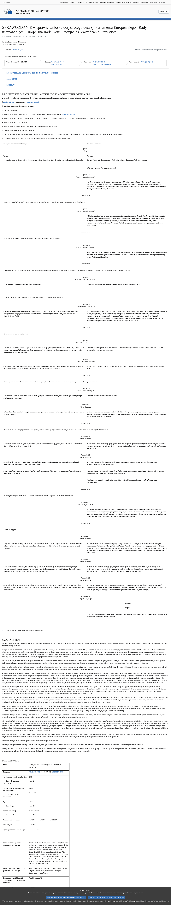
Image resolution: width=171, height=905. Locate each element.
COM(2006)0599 (8, 102)
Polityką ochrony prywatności (113, 903)
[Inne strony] (159, 2)
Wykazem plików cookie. (161, 903)
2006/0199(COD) (18, 50)
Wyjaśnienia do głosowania (102, 64)
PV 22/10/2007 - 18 (57, 62)
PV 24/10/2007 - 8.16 (100, 62)
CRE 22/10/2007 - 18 (58, 64)
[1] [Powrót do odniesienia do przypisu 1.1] (3, 630)
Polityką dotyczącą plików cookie (137, 903)
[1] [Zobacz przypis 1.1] (75, 114)
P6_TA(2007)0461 (147, 62)
